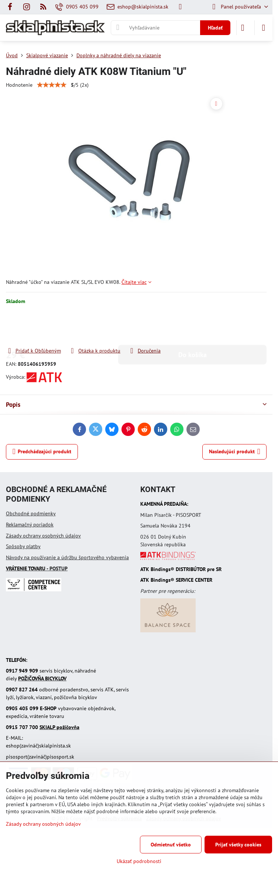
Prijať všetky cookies (238, 844)
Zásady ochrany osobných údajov (43, 535)
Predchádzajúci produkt (42, 452)
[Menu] (263, 27)
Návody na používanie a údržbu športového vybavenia (67, 557)
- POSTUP (37, 568)
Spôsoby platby (23, 546)
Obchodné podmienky (31, 513)
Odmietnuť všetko (171, 844)
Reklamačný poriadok (30, 524)
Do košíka (192, 326)
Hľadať (215, 27)
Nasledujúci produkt (234, 452)
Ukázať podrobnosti (139, 861)
